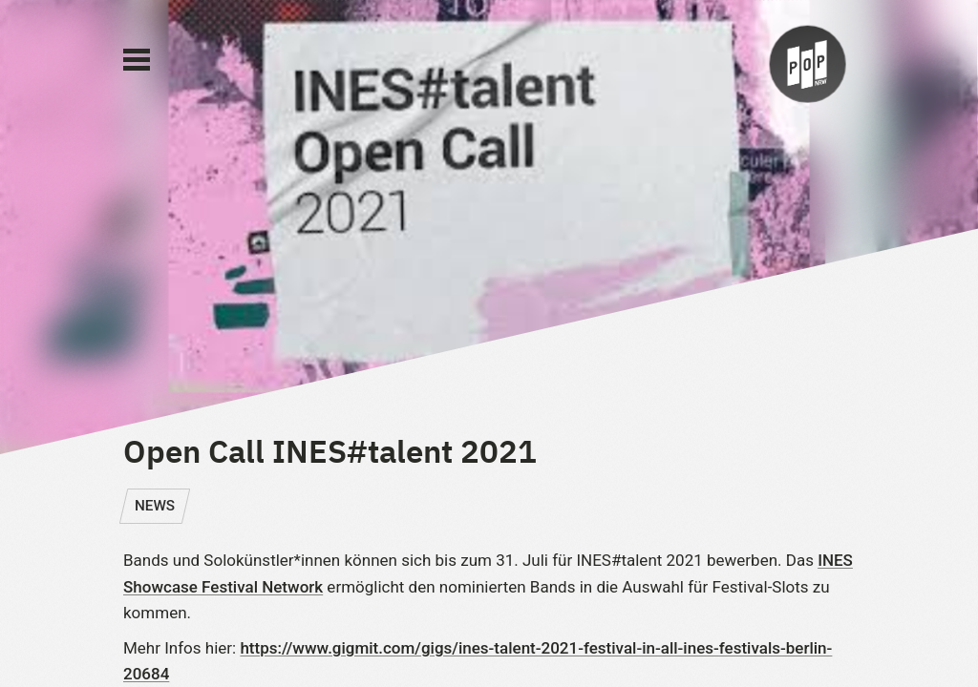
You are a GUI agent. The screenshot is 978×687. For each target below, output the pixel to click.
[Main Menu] (136, 60)
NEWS (155, 505)
